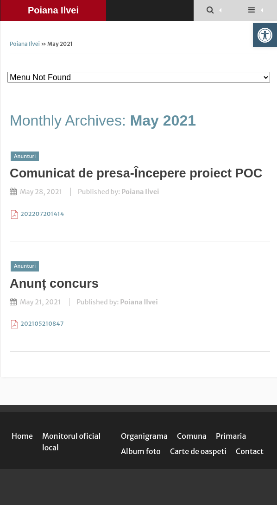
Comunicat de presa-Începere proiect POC (136, 173)
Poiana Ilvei (53, 10)
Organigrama (144, 436)
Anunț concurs (54, 283)
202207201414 (42, 213)
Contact (250, 451)
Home (22, 436)
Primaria (231, 436)
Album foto (141, 451)
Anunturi (25, 156)
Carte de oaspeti (198, 451)
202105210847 (42, 323)
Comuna (192, 436)
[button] (265, 35)
